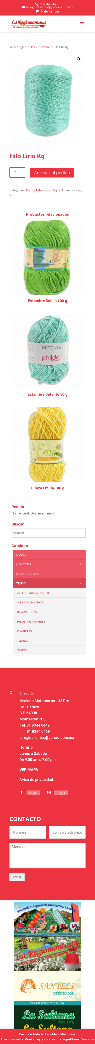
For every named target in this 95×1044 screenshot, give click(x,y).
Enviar (17, 877)
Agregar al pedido (52, 172)
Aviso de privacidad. (36, 779)
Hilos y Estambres (40, 47)
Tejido (22, 47)
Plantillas (24, 631)
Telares (22, 640)
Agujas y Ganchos (30, 602)
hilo (78, 190)
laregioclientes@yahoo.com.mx (46, 737)
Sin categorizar (27, 574)
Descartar (87, 1039)
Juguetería (49, 564)
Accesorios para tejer (33, 593)
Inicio (12, 47)
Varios (22, 650)
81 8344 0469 (38, 731)
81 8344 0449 (38, 725)
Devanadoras (27, 612)
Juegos (49, 554)
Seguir (33, 793)
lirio (11, 195)
